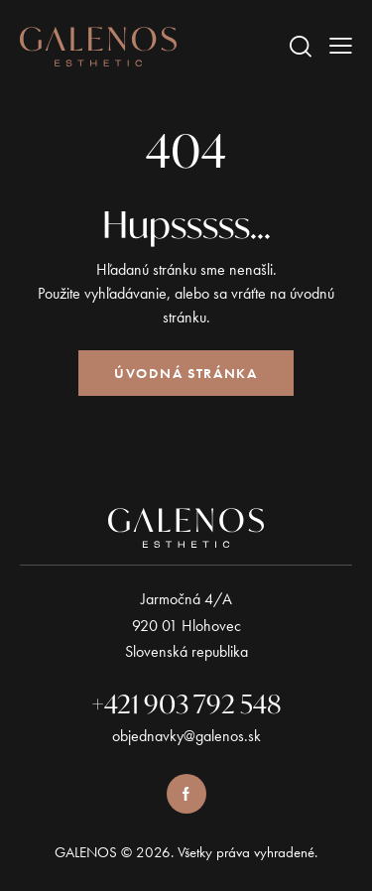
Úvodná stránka (186, 373)
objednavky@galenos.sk (186, 735)
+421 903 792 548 (186, 703)
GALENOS (86, 852)
